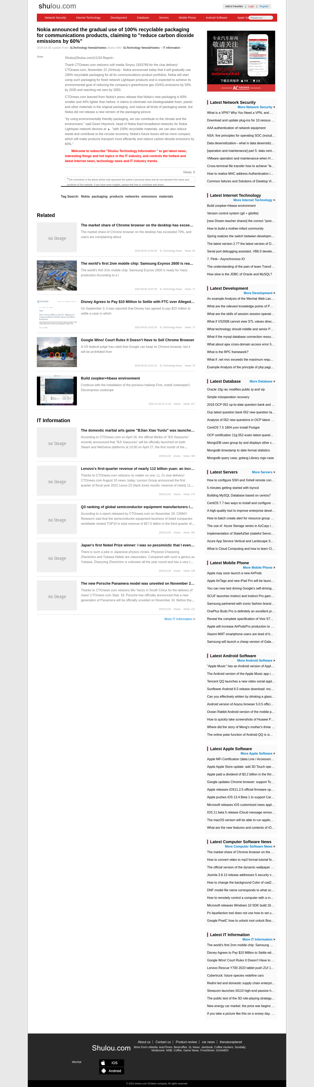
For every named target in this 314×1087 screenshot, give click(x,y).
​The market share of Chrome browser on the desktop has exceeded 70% (142, 225)
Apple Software (246, 17)
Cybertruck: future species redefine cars (235, 975)
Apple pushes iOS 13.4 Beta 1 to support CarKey (242, 797)
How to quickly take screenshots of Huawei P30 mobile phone (251, 719)
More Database (261, 381)
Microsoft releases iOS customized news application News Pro (251, 804)
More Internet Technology (252, 200)
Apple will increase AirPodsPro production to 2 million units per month (256, 626)
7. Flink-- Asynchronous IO (226, 259)
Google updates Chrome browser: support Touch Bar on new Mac (253, 782)
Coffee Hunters (223, 1047)
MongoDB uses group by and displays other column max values (252, 442)
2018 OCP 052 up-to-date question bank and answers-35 (247, 404)
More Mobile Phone (258, 567)
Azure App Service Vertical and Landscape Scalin (242, 541)
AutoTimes (165, 1047)
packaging (100, 196)
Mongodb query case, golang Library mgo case (240, 458)
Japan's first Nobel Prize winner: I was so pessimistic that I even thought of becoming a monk (161, 545)
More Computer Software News (248, 846)
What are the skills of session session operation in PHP (246, 314)
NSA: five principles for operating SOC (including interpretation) (252, 135)
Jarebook (207, 1047)
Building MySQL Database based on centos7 (239, 495)
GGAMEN (222, 1050)
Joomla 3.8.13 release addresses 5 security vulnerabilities (248, 875)
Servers (164, 17)
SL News (194, 1047)
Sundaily (240, 1047)
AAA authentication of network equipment (236, 128)
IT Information (171, 47)
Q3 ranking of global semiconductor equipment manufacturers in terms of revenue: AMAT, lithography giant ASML (178, 507)
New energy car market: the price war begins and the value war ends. (256, 1006)
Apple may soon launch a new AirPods (234, 573)
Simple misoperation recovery (228, 397)
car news (208, 1042)
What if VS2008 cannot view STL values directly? (242, 321)
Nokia (85, 196)
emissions (149, 196)
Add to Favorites (234, 6)
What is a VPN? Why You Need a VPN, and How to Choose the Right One (260, 112)
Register (264, 6)
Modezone (157, 1050)
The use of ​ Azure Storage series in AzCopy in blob (243, 526)
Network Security (55, 17)
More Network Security (255, 107)
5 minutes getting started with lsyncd (233, 488)
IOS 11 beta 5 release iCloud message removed (241, 812)
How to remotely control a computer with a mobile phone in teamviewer (257, 897)
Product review (186, 1042)
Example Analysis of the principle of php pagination (243, 367)
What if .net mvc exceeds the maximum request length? (246, 359)
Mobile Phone (187, 17)
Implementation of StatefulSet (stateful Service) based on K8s (251, 533)
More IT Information (178, 619)
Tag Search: (70, 196)
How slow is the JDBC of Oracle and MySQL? (239, 274)
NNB (169, 1050)
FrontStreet (207, 1050)
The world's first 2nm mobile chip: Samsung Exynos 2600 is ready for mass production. (156, 263)
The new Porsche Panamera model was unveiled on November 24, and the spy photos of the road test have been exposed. (185, 583)
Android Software (216, 17)
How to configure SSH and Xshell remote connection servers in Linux (256, 480)
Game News (191, 1050)
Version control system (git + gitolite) (233, 213)
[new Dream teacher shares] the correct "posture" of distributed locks (256, 221)
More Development (258, 293)
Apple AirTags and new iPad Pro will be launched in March (248, 580)
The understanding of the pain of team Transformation (245, 266)
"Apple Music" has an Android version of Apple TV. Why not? (250, 666)
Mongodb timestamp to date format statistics (238, 450)
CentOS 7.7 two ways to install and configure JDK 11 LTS (248, 503)
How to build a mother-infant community (235, 228)
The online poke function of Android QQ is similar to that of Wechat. (254, 734)
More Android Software (254, 660)
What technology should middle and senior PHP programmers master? (257, 329)
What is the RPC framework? (227, 352)
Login (251, 6)
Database (143, 17)
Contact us (163, 1042)
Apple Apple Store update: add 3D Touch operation (243, 766)
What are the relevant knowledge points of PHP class (245, 306)
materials (166, 196)
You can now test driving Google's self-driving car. (242, 588)
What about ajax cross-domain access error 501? (242, 344)
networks (132, 196)
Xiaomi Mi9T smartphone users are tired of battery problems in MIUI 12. (258, 634)
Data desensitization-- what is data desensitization (242, 143)
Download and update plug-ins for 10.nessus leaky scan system (252, 120)
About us (144, 1042)
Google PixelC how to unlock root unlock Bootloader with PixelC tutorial (257, 920)
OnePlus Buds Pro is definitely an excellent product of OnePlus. (252, 611)
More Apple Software (257, 753)
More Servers (262, 472)
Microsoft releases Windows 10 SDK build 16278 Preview (248, 905)
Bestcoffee (180, 1047)
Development (119, 17)
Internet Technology (88, 17)
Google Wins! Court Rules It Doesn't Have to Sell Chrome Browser (137, 340)
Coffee (178, 1050)
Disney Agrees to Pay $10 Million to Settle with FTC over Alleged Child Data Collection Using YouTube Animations (178, 302)
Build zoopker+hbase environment (110, 378)
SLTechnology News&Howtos (88, 47)
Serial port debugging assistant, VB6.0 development (244, 251)
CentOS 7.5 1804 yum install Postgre (233, 427)
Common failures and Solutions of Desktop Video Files (246, 181)
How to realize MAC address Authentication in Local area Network (254, 173)
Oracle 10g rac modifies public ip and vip (236, 389)
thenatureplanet (231, 1042)
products (116, 196)
